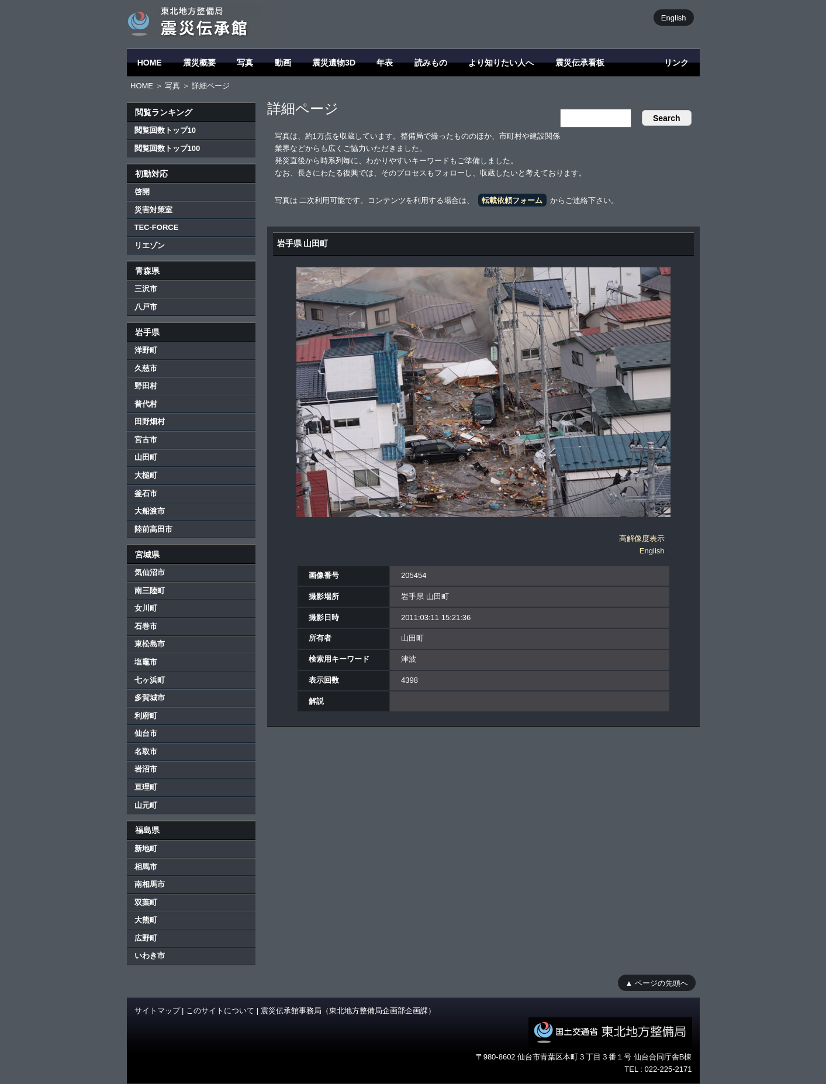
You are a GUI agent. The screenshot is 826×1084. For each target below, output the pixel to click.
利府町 (145, 715)
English (673, 17)
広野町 (145, 938)
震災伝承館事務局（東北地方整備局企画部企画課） (348, 1010)
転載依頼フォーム (512, 200)
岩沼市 (145, 769)
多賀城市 (149, 697)
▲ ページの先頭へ (656, 982)
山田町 (145, 457)
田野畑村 (149, 421)
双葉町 (145, 902)
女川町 (145, 608)
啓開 (142, 191)
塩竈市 (145, 662)
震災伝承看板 (579, 62)
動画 (283, 62)
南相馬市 (149, 884)
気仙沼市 (149, 572)
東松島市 (149, 643)
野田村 (145, 385)
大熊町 (145, 920)
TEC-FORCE (156, 227)
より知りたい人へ (501, 62)
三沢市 (145, 288)
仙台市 (145, 733)
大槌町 (145, 475)
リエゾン (149, 245)
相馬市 (145, 866)
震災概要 (199, 62)
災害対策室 (153, 209)
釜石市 (145, 493)
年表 (384, 62)
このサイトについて (220, 1010)
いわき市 (149, 955)
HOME (149, 62)
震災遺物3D (333, 62)
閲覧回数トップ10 (165, 130)
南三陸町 (149, 590)
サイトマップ (157, 1010)
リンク (676, 62)
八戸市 (145, 306)
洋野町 (145, 350)
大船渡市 (149, 511)
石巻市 (145, 626)
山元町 (145, 805)
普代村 (145, 404)
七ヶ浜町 (149, 680)
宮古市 (145, 439)
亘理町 (145, 787)
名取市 (145, 751)
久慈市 (145, 368)
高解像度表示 (642, 538)
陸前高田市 (153, 529)
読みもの (430, 62)
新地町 (145, 848)
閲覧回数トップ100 (167, 148)
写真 (245, 62)
